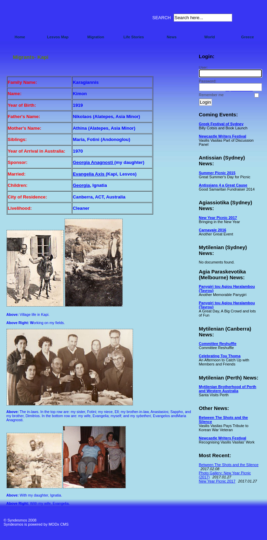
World (209, 37)
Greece (247, 37)
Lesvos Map (58, 37)
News (172, 37)
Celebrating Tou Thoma (220, 356)
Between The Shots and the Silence (229, 465)
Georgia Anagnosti (93, 162)
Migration (95, 37)
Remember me (211, 95)
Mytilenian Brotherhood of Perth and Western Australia (227, 389)
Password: (229, 85)
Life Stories (133, 37)
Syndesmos (44, 19)
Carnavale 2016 (212, 230)
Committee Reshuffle (218, 344)
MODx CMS (59, 524)
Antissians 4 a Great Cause (223, 185)
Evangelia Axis (89, 174)
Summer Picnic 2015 (217, 173)
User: (229, 71)
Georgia (81, 185)
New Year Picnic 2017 (218, 218)
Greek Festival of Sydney (221, 124)
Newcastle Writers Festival (222, 136)
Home (20, 37)
